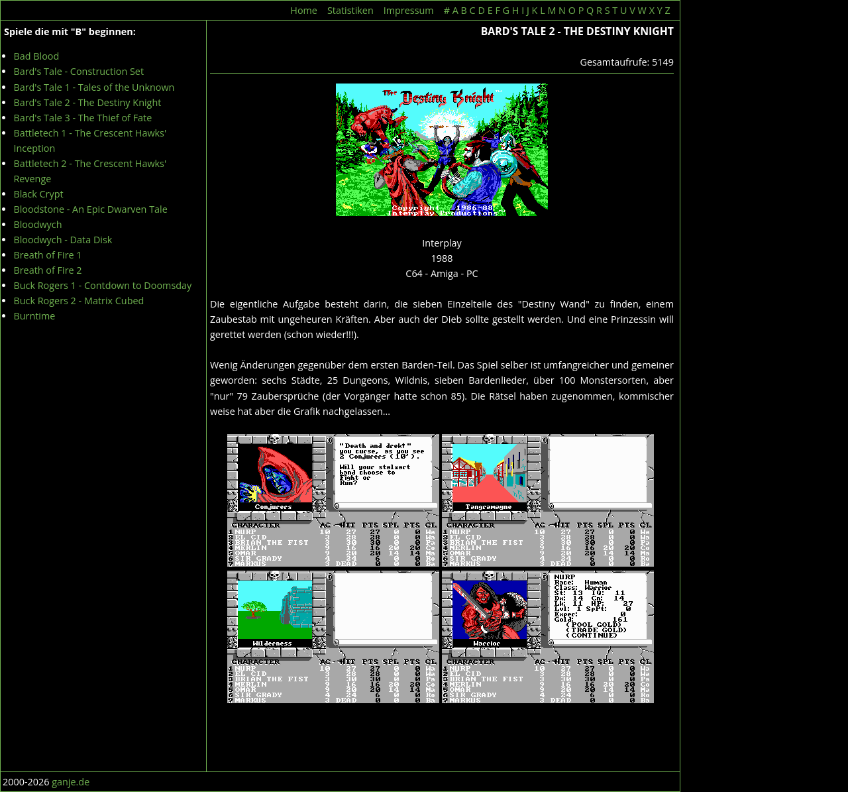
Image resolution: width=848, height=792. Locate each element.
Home (303, 10)
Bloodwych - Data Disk (62, 239)
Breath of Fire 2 (47, 270)
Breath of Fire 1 (47, 255)
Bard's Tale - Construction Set (78, 71)
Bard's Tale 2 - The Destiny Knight (87, 102)
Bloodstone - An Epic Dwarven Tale (90, 209)
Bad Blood (36, 56)
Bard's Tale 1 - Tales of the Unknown (93, 87)
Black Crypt (38, 194)
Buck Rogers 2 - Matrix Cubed (78, 300)
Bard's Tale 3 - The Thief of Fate (82, 117)
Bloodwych (37, 224)
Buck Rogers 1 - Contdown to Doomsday (102, 285)
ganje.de (70, 781)
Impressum (409, 10)
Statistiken (350, 10)
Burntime (34, 316)
